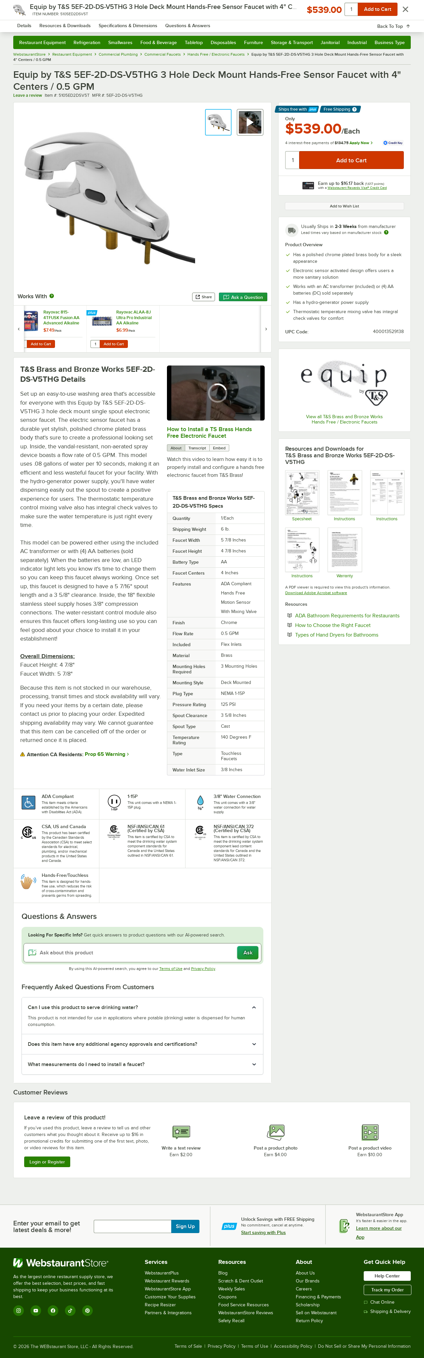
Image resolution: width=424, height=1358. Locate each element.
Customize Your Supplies (170, 1296)
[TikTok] (70, 1310)
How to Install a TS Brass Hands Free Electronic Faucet (209, 432)
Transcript (197, 448)
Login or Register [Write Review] (47, 1161)
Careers (304, 1288)
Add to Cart (41, 344)
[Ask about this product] (142, 952)
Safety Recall (231, 1320)
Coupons (227, 1296)
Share (203, 297)
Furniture (253, 42)
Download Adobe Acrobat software (316, 593)
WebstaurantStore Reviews (245, 1312)
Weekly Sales (231, 1288)
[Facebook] (53, 1310)
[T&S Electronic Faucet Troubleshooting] (387, 495)
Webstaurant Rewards (167, 1280)
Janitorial (330, 42)
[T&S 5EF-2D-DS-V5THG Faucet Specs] (302, 495)
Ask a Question (243, 297)
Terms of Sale (188, 1346)
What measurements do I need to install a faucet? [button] (86, 1064)
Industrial (357, 42)
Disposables (223, 42)
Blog (223, 1273)
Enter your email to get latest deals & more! (46, 1226)
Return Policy (309, 1320)
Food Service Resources (243, 1304)
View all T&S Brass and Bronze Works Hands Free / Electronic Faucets (344, 419)
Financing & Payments (318, 1296)
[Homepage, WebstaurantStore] (69, 23)
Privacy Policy (203, 968)
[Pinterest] (87, 1310)
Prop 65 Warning (105, 754)
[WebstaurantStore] (67, 1263)
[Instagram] (18, 1310)
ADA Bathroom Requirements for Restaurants (349, 615)
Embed (219, 448)
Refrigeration (87, 42)
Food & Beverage (158, 42)
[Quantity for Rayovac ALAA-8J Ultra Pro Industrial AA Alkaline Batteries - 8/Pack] (95, 344)
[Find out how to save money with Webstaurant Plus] (20, 313)
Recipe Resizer (160, 1304)
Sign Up (185, 1226)
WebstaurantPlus (162, 1273)
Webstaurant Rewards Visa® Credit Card (357, 188)
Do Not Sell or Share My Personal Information (364, 1346)
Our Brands (308, 1280)
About (176, 448)
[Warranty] (344, 553)
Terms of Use (171, 968)
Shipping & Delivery (387, 1311)
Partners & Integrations (168, 1312)
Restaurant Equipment (42, 42)
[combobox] (203, 23)
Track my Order (387, 1289)
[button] (218, 122)
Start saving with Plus (263, 1232)
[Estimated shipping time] (386, 232)
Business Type (390, 42)
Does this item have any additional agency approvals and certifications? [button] (112, 1044)
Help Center (387, 1275)
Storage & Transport (292, 42)
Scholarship (308, 1304)
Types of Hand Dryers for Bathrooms (349, 635)
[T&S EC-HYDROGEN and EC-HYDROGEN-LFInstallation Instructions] (302, 553)
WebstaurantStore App (168, 1288)
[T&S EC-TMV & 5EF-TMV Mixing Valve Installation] (344, 495)
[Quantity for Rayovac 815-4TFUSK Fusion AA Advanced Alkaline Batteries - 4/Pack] (22, 344)
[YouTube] (35, 1310)
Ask (247, 953)
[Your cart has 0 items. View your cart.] (400, 23)
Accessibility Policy (293, 1346)
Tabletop (194, 42)
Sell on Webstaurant (316, 1312)
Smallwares (120, 42)
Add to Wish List (344, 206)
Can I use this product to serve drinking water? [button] (83, 1007)
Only (290, 118)
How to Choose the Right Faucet (349, 625)
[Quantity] (292, 160)
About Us (305, 1273)
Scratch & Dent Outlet (240, 1280)
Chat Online (379, 1302)
